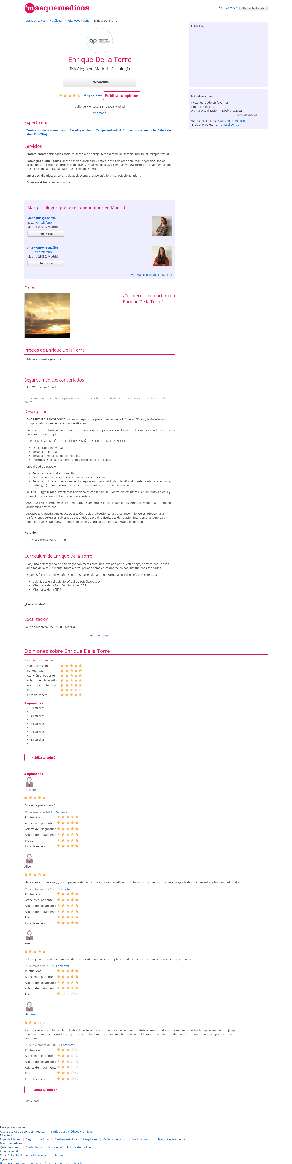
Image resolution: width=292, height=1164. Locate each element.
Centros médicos (66, 1139)
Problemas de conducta (139, 130)
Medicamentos (142, 1139)
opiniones (93, 95)
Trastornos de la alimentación (47, 130)
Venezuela (51, 1155)
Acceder (231, 8)
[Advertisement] (228, 56)
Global (62, 1155)
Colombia (14, 1155)
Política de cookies (79, 1147)
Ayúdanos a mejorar (231, 121)
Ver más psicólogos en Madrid (151, 275)
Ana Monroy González (42, 247)
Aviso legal (54, 1147)
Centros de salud (114, 1139)
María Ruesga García (41, 218)
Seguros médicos (37, 1139)
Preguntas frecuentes (172, 1139)
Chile (3, 1155)
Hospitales (90, 1139)
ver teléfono (43, 222)
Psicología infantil (82, 130)
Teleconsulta (100, 82)
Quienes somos (10, 1147)
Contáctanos (34, 1147)
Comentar (62, 812)
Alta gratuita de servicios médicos (23, 1131)
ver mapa (99, 113)
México (38, 1155)
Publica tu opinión (121, 95)
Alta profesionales (253, 8)
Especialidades (10, 1139)
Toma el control (229, 124)
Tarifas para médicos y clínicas (71, 1131)
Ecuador (26, 1155)
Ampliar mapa (100, 635)
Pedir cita (46, 234)
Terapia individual (108, 130)
